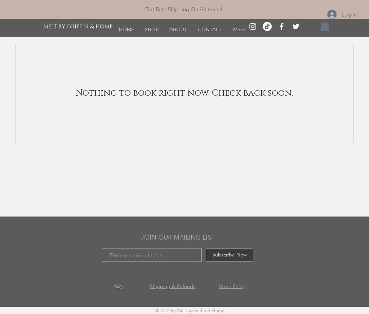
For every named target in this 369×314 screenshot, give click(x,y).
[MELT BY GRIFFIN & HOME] (78, 27)
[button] (324, 26)
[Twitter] (296, 26)
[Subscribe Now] (229, 255)
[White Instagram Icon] (252, 26)
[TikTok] (267, 26)
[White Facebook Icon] (281, 26)
